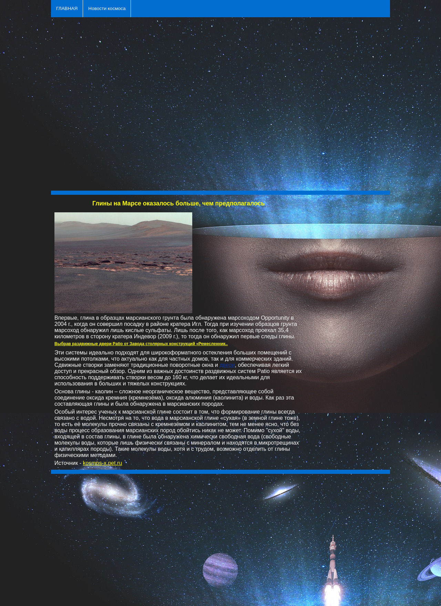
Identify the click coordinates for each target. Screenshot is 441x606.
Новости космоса (106, 8)
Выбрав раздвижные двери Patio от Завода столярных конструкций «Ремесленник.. (141, 343)
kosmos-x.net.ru (102, 463)
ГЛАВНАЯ (67, 8)
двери (227, 365)
